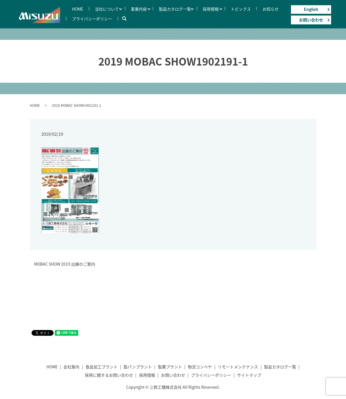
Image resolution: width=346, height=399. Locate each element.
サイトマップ (249, 375)
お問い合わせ (311, 20)
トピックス (217, 8)
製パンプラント (138, 367)
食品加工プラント (101, 367)
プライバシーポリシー (88, 18)
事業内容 (124, 8)
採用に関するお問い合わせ (109, 375)
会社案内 (71, 367)
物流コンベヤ (200, 367)
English (311, 9)
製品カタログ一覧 (157, 8)
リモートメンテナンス (238, 367)
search (116, 18)
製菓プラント (170, 367)
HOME (73, 8)
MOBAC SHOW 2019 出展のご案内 (64, 264)
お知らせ (239, 8)
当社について (95, 8)
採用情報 (190, 8)
